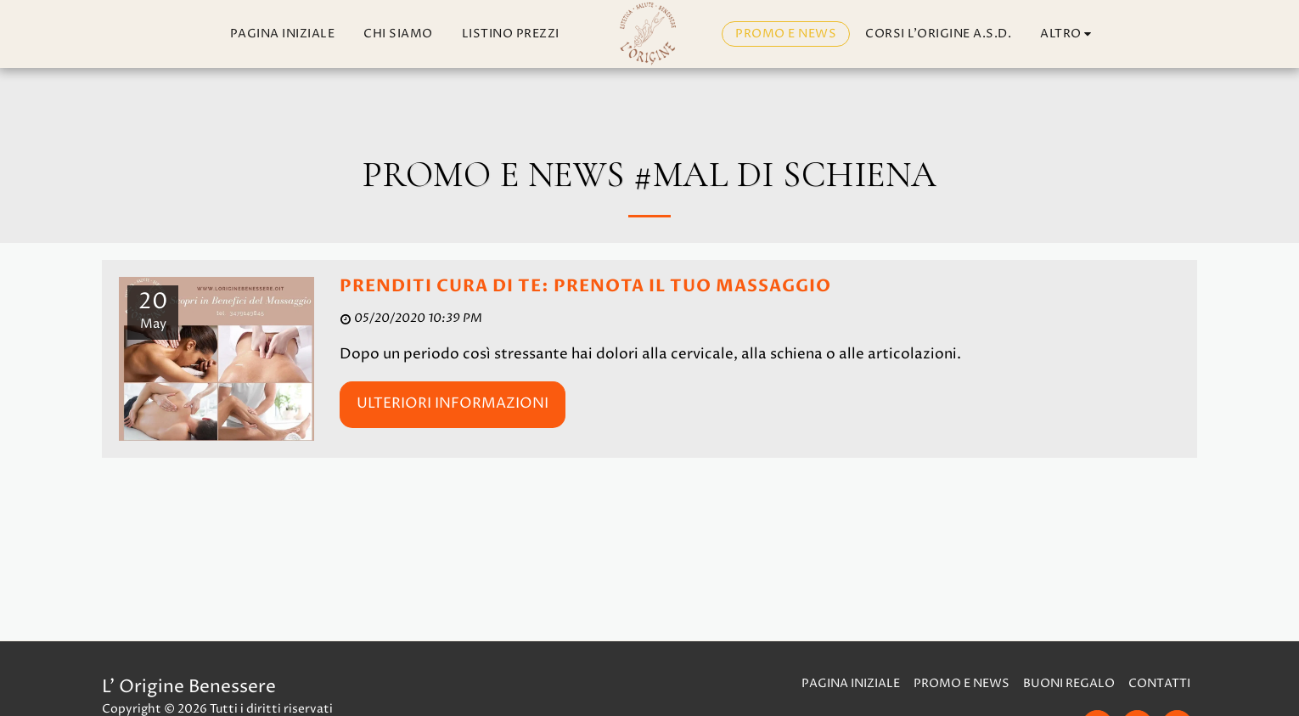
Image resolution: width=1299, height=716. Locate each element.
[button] (1124, 34)
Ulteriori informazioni (452, 403)
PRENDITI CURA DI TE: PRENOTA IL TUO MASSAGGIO (585, 285)
